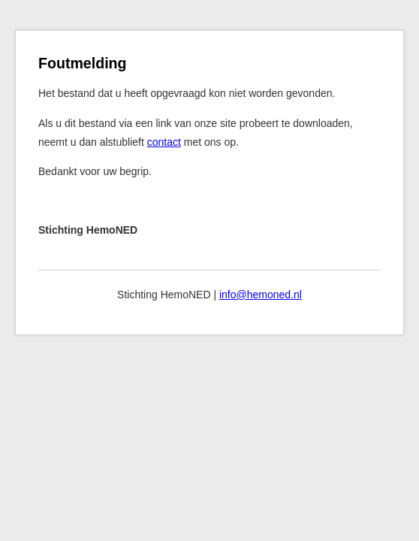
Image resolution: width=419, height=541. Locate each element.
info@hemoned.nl (260, 295)
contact (164, 142)
